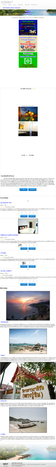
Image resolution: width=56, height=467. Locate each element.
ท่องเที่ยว (9, 4)
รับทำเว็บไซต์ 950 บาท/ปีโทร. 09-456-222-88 (7, 2)
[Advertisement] (28, 78)
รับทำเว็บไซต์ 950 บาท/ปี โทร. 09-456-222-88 (11, 7)
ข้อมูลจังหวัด (20, 4)
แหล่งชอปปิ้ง (27, 4)
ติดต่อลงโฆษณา (34, 4)
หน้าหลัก (4, 4)
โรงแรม (14, 4)
